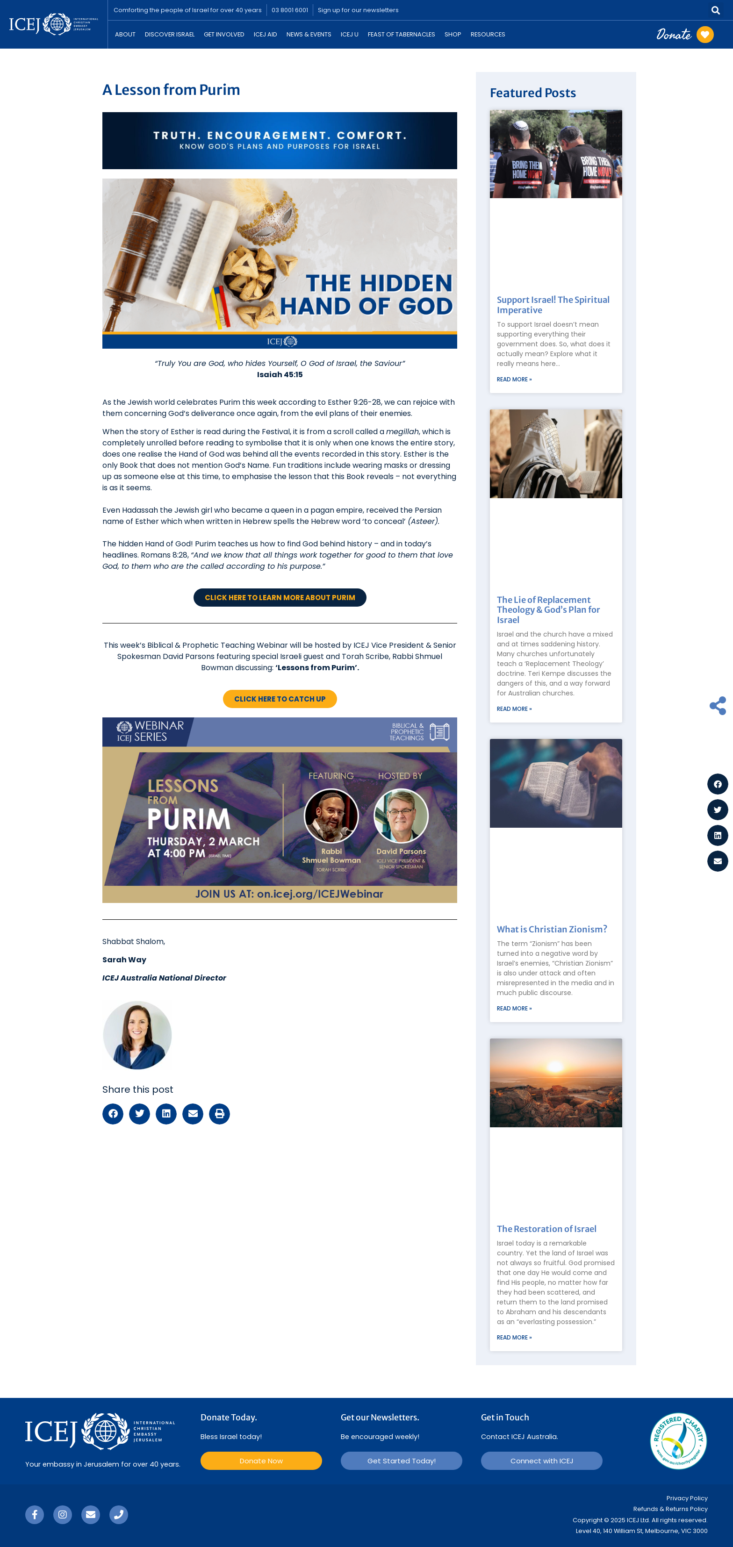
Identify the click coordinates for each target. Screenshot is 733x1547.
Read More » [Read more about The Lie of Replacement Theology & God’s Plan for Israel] (514, 709)
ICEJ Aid (265, 34)
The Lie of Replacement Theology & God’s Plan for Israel (548, 609)
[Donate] (705, 34)
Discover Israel (169, 34)
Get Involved (224, 34)
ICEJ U (350, 34)
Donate (674, 34)
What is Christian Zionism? (552, 929)
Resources (488, 34)
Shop (453, 34)
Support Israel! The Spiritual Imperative (553, 304)
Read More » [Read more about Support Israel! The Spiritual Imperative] (514, 379)
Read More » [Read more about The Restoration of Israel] (514, 1337)
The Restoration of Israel (546, 1229)
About (125, 34)
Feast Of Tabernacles (401, 34)
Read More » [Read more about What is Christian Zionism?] (514, 1008)
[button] (716, 10)
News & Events (309, 34)
